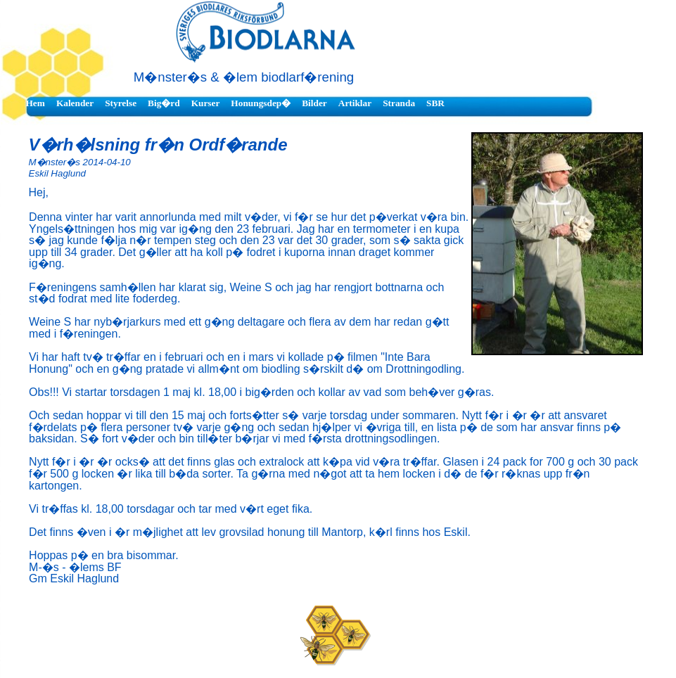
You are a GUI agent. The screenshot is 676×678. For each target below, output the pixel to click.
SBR (435, 103)
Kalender (75, 103)
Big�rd (164, 103)
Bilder (314, 103)
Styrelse (120, 103)
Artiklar (354, 103)
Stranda (399, 103)
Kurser (205, 103)
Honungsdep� (261, 103)
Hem (35, 103)
